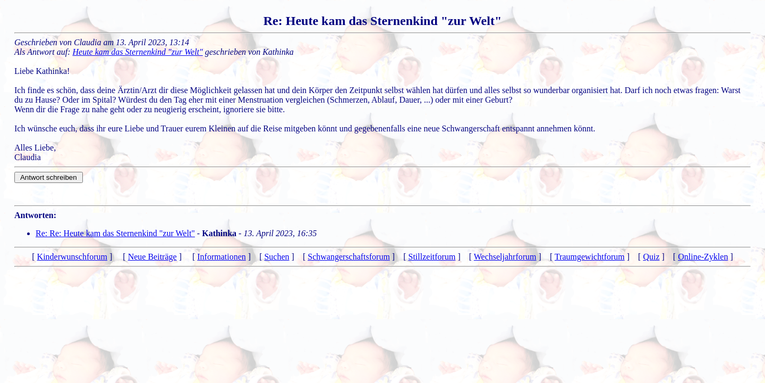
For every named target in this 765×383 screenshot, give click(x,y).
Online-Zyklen (703, 256)
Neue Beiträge (152, 256)
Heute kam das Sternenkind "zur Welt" (138, 51)
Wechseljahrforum (505, 256)
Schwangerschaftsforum (349, 256)
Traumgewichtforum (590, 256)
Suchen (276, 256)
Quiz (651, 256)
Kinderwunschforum (72, 256)
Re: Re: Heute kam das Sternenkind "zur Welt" (115, 233)
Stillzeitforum (432, 256)
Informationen (221, 256)
